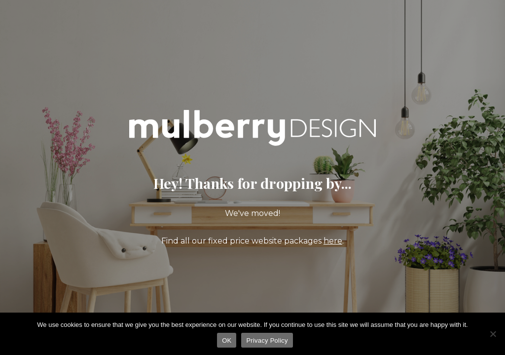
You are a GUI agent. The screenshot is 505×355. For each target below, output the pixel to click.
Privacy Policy (267, 340)
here (333, 241)
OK (226, 340)
